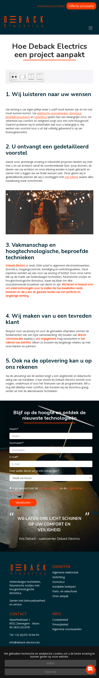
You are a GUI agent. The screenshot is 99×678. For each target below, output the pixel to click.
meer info (50, 672)
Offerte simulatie (81, 6)
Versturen (22, 502)
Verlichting (58, 577)
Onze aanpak (60, 596)
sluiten (50, 663)
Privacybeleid (60, 624)
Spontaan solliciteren (51, 6)
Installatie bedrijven (64, 586)
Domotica (58, 582)
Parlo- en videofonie (64, 591)
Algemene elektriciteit (65, 572)
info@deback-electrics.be (24, 642)
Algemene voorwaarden (66, 629)
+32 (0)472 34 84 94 (26, 635)
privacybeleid (49, 488)
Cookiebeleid (60, 619)
